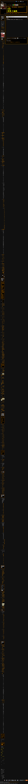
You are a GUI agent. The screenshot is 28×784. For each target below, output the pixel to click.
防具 (3, 377)
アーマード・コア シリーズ (2, 420)
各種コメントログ (3, 650)
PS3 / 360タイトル (3, 431)
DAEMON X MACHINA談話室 (4, 218)
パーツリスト (3, 301)
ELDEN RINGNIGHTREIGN (2, 285)
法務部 (3, 229)
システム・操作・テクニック (3, 322)
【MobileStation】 (3, 115)
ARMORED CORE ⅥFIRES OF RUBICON (2, 294)
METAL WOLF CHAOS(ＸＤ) (3, 476)
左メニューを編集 (3, 111)
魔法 (3, 382)
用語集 (3, 405)
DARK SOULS (17, 7)
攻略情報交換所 (3, 354)
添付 (26, 13)
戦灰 (3, 380)
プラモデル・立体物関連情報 (3, 600)
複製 (13, 13)
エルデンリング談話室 (3, 408)
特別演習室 (3, 143)
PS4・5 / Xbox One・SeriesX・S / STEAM (3, 437)
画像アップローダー (3, 265)
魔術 (2, 383)
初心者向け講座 (3, 305)
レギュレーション (3, 309)
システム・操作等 (3, 386)
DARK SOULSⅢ (3, 468)
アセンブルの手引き (3, 313)
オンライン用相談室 (3, 361)
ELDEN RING (2, 365)
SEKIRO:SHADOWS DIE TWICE (3, 491)
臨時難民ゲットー (3, 162)
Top (8, 7)
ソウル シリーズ (2, 452)
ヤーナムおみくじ (2, 736)
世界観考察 (3, 349)
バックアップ (22, 13)
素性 (3, 389)
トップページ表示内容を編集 (3, 56)
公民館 (3, 165)
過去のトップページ (3, 701)
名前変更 (15, 13)
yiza (9, 782)
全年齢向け (3, 506)
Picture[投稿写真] (3, 516)
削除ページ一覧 (3, 672)
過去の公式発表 (3, 646)
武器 (3, 372)
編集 (10, 13)
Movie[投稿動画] (3, 520)
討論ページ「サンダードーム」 (3, 257)
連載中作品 (3, 529)
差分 (19, 13)
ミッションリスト (3, 317)
